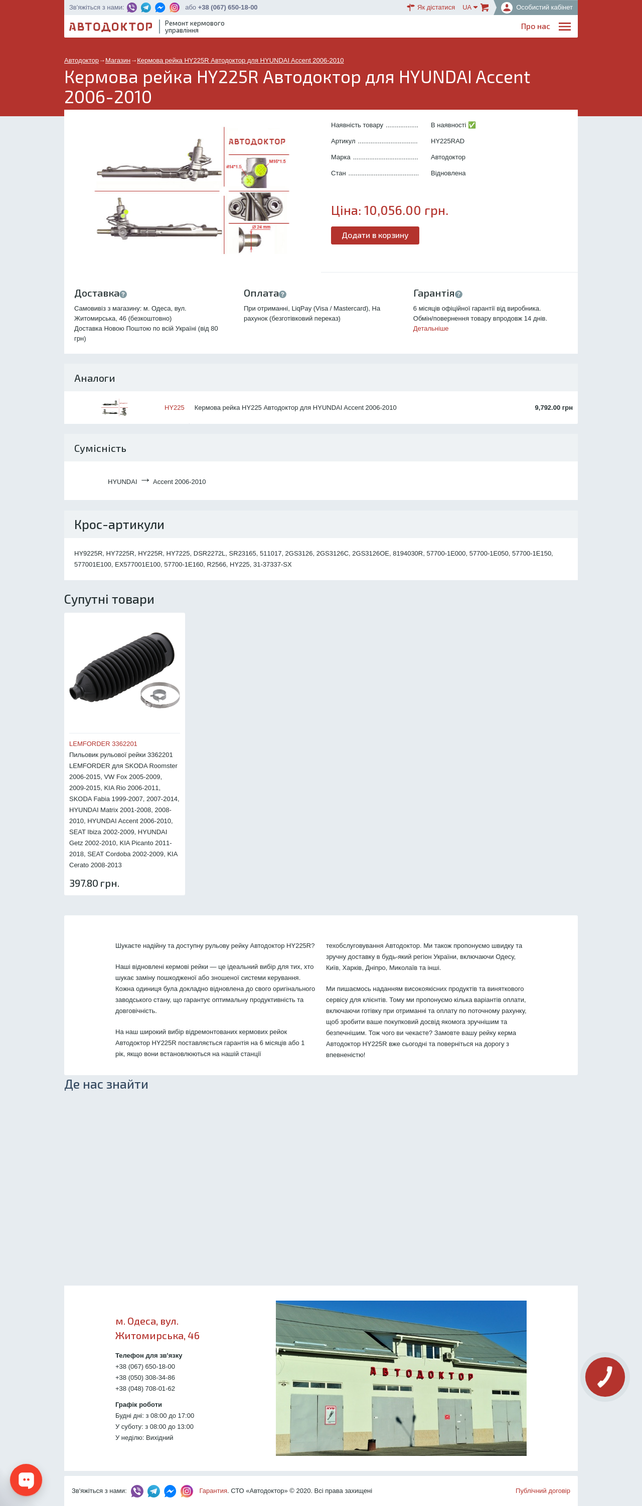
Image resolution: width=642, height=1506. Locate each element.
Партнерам (482, 28)
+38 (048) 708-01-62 (145, 1388)
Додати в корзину (375, 234)
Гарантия (213, 1490)
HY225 (175, 407)
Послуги (333, 28)
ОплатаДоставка (436, 28)
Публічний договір (543, 1490)
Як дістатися (431, 8)
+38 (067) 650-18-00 (228, 7)
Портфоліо (530, 28)
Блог (364, 28)
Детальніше (431, 328)
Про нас (295, 28)
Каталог (396, 28)
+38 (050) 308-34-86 (145, 1377)
